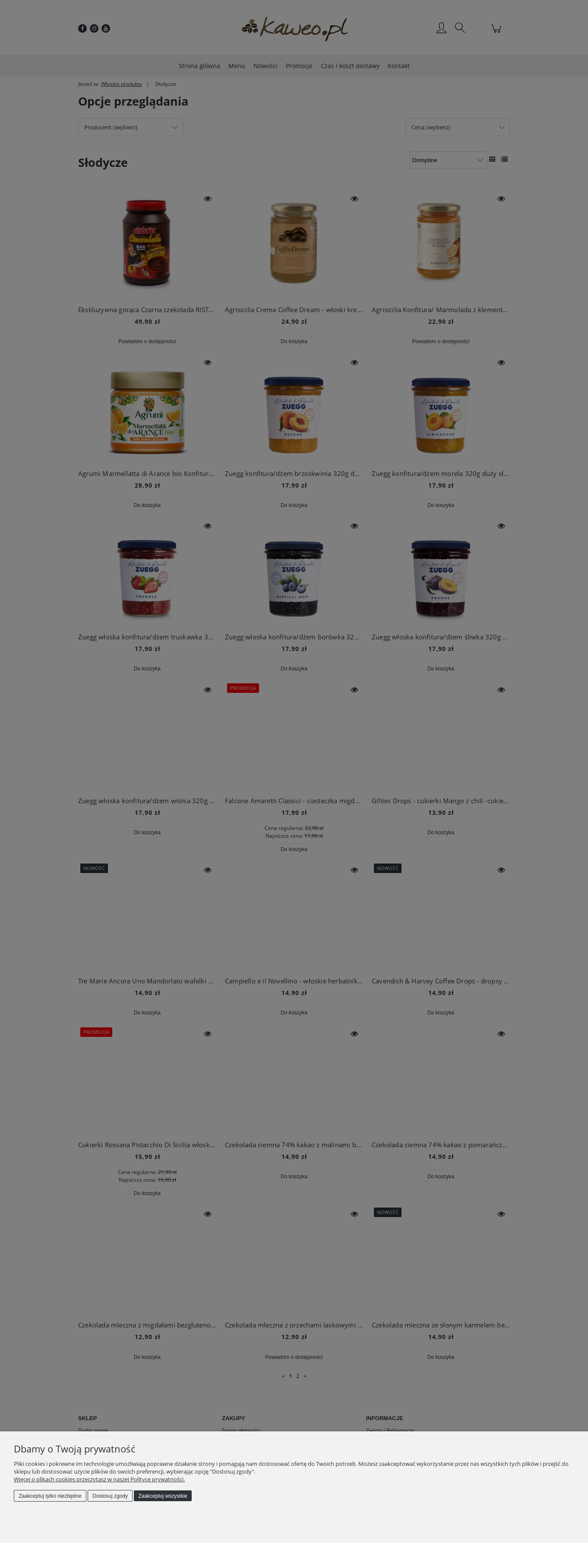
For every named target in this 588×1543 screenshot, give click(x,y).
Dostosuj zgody (110, 1496)
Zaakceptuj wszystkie (162, 1496)
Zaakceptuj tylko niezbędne (50, 1496)
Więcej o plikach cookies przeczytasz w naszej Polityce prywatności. (99, 1479)
